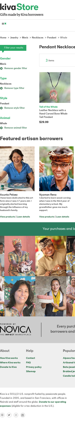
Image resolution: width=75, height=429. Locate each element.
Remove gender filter (13, 68)
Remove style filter (12, 108)
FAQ (28, 362)
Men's (3, 64)
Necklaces (5, 84)
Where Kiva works (10, 362)
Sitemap (31, 371)
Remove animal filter (13, 128)
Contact (30, 358)
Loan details (23, 217)
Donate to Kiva (8, 367)
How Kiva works (9, 358)
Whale (3, 123)
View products (7, 217)
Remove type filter (12, 88)
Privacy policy (34, 367)
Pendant (4, 104)
